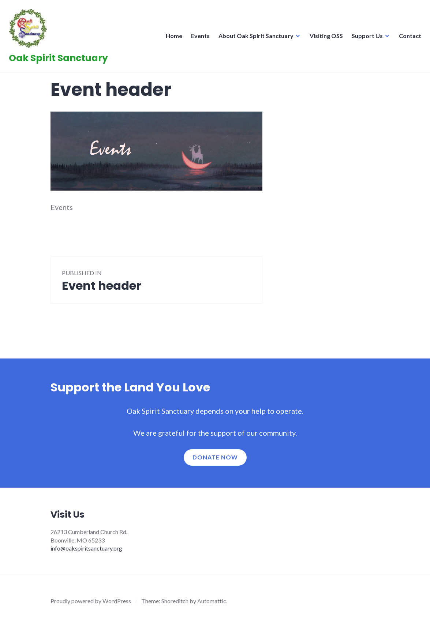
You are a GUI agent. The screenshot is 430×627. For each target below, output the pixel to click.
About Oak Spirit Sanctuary (253, 37)
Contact (408, 37)
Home (172, 37)
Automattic (211, 600)
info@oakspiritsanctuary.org (86, 548)
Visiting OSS (324, 37)
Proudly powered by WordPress (91, 600)
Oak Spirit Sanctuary (60, 60)
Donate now (215, 457)
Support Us (365, 37)
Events (198, 37)
